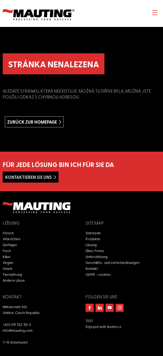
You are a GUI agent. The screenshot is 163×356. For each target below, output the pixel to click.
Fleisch (8, 233)
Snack (7, 268)
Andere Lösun (14, 280)
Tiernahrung (12, 274)
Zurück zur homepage (32, 122)
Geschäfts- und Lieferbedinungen (113, 262)
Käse (7, 256)
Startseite (93, 233)
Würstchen (11, 238)
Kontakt (92, 268)
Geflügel (10, 244)
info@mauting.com (18, 330)
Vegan (8, 262)
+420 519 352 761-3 (17, 324)
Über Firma (95, 250)
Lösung (91, 244)
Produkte (93, 238)
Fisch (7, 250)
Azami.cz (114, 326)
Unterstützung (96, 256)
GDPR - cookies (98, 274)
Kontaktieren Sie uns (28, 177)
